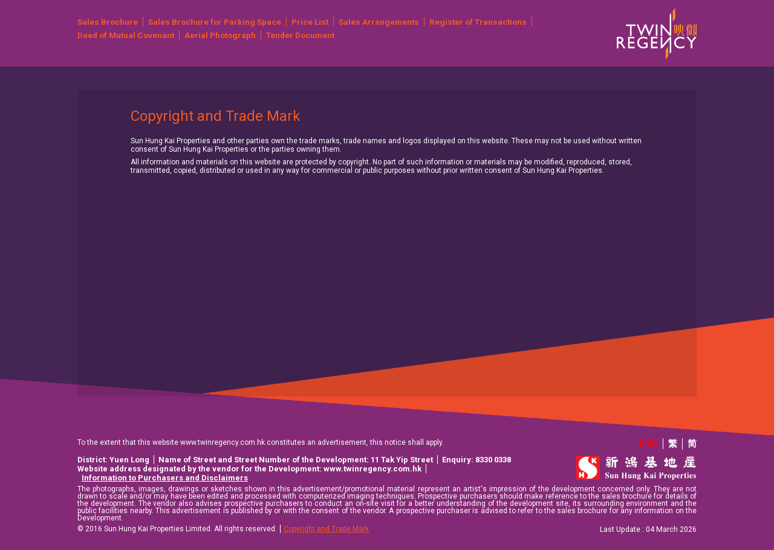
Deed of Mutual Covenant (125, 35)
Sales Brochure (107, 22)
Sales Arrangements (379, 22)
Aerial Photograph (220, 35)
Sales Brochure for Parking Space (214, 22)
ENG (648, 443)
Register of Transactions (478, 22)
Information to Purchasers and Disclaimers (165, 477)
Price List (309, 22)
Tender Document (300, 35)
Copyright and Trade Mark (326, 529)
